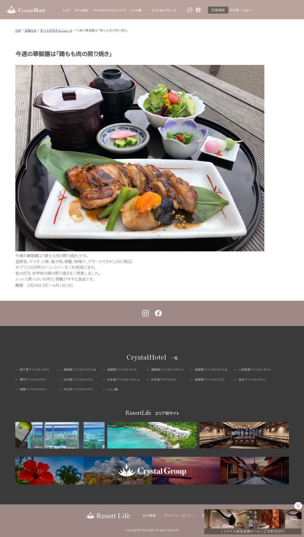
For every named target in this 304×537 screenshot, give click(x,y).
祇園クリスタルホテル (33, 389)
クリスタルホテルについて (109, 10)
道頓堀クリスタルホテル (122, 369)
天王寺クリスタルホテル (78, 389)
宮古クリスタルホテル (252, 379)
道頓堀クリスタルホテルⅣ (211, 369)
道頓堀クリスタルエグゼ (210, 379)
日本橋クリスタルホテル (78, 379)
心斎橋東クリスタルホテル (255, 369)
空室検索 (218, 10)
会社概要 (149, 515)
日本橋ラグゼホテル (163, 379)
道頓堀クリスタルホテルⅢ (79, 369)
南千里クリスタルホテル (35, 369)
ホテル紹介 (81, 10)
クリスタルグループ (164, 10)
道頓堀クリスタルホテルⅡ (167, 369)
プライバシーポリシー (179, 515)
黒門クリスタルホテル (33, 379)
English (246, 10)
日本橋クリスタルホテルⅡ (123, 379)
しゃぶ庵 (135, 10)
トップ (67, 10)
